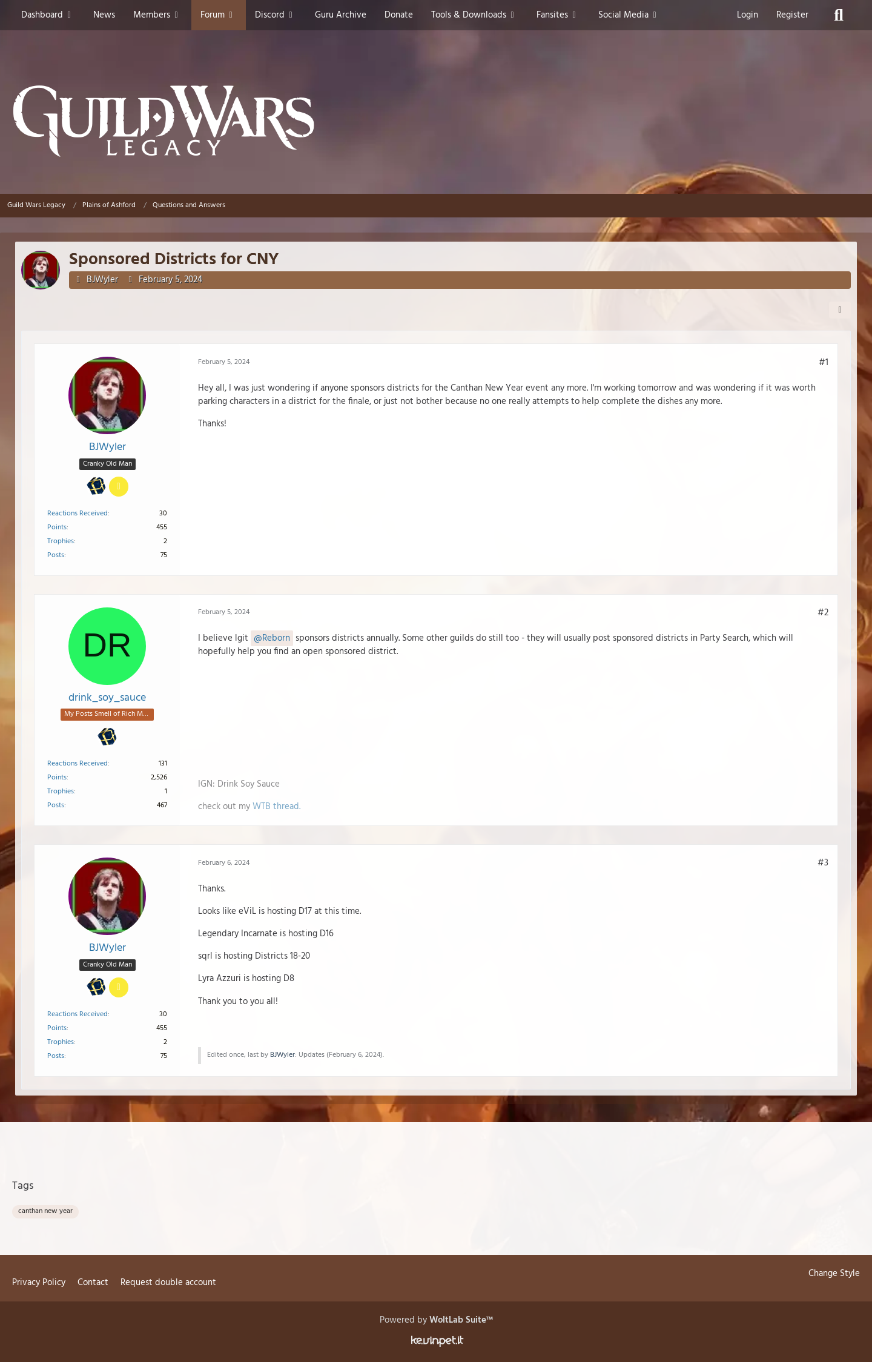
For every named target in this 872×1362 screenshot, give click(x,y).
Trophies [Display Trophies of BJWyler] (60, 541)
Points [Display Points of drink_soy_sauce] (57, 778)
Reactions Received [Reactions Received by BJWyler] (77, 513)
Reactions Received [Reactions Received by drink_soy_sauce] (77, 764)
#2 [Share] (823, 613)
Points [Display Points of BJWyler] (57, 527)
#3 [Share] (823, 863)
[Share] (840, 310)
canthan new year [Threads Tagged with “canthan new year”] (45, 1211)
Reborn (276, 638)
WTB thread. (276, 806)
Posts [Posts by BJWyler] (55, 555)
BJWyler (102, 280)
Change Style (834, 1273)
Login (747, 15)
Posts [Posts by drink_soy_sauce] (55, 805)
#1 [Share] (823, 362)
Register (792, 15)
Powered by (436, 1320)
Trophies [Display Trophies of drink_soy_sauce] (60, 791)
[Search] (839, 15)
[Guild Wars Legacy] (436, 121)
